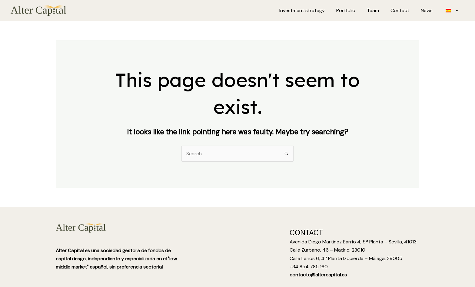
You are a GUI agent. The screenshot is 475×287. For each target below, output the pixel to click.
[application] (456, 11)
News (429, 10)
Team (379, 10)
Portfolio (354, 10)
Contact (404, 10)
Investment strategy (312, 10)
